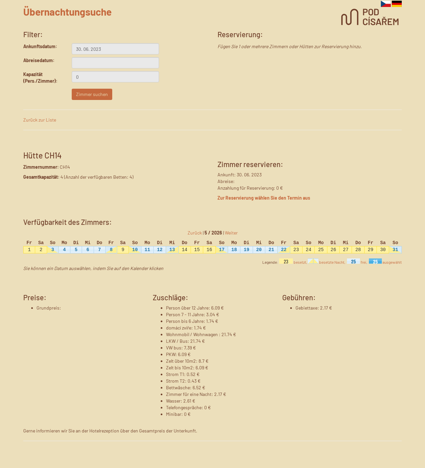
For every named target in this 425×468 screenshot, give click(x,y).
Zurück (195, 232)
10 (135, 249)
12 (160, 249)
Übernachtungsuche (67, 12)
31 (395, 249)
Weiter (231, 232)
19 (246, 249)
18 (234, 249)
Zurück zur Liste (39, 120)
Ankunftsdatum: (40, 46)
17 (221, 249)
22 (284, 249)
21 (271, 249)
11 (147, 249)
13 (172, 249)
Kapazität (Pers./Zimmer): (40, 77)
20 (259, 249)
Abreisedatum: (38, 60)
